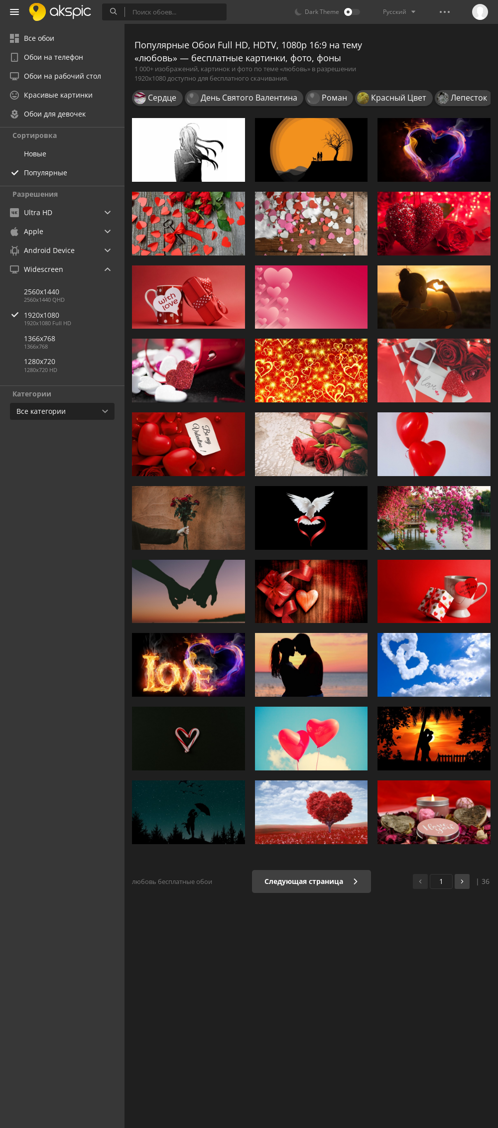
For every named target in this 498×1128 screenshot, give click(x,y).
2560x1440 (41, 291)
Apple (26, 231)
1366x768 (39, 338)
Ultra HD (31, 212)
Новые (35, 153)
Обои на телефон (46, 57)
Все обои (32, 38)
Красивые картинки (51, 95)
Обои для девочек (48, 114)
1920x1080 (74, 315)
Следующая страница (311, 881)
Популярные (45, 172)
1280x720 (39, 361)
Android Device (42, 250)
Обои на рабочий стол (55, 76)
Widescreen (36, 269)
